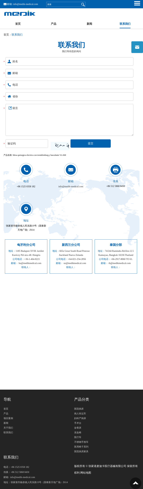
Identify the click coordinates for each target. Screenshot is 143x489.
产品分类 (81, 399)
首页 (18, 23)
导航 (7, 399)
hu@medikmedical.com (30, 263)
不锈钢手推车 (81, 442)
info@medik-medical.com (25, 4)
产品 (53, 23)
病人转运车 (80, 413)
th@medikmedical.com (120, 263)
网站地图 (85, 472)
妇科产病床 (80, 418)
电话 (26, 181)
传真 (115, 181)
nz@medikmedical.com (75, 263)
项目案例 (8, 418)
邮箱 (71, 181)
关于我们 (8, 428)
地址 (26, 220)
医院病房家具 (81, 451)
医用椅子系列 (81, 446)
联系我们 (125, 23)
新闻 (89, 23)
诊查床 (77, 428)
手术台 (77, 423)
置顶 (135, 483)
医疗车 (77, 437)
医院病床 (79, 409)
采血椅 (77, 432)
